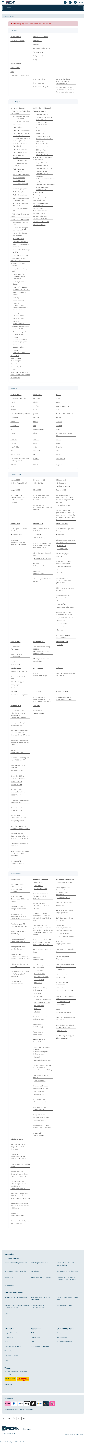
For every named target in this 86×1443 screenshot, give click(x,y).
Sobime (36, 439)
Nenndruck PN (16, 781)
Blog (35, 60)
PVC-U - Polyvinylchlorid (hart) (19, 678)
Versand (30, 1409)
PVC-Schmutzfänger (20, 195)
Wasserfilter (15, 364)
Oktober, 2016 (16, 705)
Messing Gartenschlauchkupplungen (45, 183)
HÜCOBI (14, 410)
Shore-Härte (61, 545)
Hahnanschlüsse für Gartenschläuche (43, 172)
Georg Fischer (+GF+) (63, 406)
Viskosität (60, 627)
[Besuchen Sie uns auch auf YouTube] (9, 1418)
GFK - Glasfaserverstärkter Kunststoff (65, 589)
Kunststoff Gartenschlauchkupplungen (45, 178)
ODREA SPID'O (16, 394)
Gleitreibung (61, 483)
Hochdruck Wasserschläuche (42, 143)
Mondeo (36, 418)
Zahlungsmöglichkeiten (41, 48)
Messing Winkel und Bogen (20, 283)
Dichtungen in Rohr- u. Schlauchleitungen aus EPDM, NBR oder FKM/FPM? (19, 498)
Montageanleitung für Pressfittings (41, 660)
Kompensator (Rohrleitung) (15, 648)
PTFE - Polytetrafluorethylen (40, 674)
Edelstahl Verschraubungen (19, 351)
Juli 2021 (14, 692)
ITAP (57, 410)
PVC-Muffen (17, 127)
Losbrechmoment (63, 486)
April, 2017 (37, 692)
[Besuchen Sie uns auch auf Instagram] (14, 1418)
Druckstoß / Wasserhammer (39, 712)
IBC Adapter (15, 355)
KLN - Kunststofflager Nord (20, 414)
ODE (12, 429)
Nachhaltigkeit (16, 36)
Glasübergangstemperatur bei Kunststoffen (65, 541)
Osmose (60, 630)
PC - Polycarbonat (63, 505)
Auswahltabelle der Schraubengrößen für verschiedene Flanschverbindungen (18, 714)
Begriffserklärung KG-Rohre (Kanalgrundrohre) (19, 827)
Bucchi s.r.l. (15, 421)
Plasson (13, 433)
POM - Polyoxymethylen (42, 558)
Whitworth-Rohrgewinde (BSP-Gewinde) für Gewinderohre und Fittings (20, 733)
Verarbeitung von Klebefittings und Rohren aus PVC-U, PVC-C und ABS (20, 836)
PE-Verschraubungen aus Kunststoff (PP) (20, 229)
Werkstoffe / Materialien (65, 879)
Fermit (13, 402)
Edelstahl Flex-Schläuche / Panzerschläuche (42, 152)
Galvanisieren (61, 570)
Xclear (58, 455)
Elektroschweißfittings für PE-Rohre (21, 246)
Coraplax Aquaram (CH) (19, 398)
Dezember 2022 (39, 641)
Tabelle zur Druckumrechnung (17, 751)
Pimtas (58, 394)
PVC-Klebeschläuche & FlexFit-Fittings (44, 118)
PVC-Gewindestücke (20, 149)
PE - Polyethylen (40, 538)
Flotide (35, 402)
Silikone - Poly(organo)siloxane (40, 565)
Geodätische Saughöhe (19, 695)
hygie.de (59, 465)
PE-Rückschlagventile (20, 241)
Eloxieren (60, 601)
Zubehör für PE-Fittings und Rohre (21, 251)
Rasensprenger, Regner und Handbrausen (41, 199)
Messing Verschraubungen (19, 299)
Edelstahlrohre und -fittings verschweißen (63, 562)
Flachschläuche (41, 128)
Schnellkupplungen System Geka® (42, 188)
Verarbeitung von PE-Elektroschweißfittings (64, 614)
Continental (15, 425)
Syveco (13, 443)
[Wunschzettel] (70, 2)
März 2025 (37, 490)
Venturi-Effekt (62, 624)
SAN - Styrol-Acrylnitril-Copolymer (19, 530)
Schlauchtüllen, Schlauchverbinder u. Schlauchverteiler (40, 211)
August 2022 (38, 668)
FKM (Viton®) (16, 795)
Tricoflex (59, 447)
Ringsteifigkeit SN (17, 821)
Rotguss (60, 644)
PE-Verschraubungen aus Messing (20, 234)
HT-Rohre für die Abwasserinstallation (18, 791)
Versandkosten (38, 52)
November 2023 (16, 535)
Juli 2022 (59, 668)
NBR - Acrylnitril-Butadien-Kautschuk (65, 674)
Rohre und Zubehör (12, 1258)
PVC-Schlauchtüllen (20, 160)
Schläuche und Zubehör (13, 1293)
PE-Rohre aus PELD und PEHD (21, 223)
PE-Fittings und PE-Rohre (20, 219)
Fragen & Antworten (40, 36)
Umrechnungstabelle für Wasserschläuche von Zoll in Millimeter (20, 742)
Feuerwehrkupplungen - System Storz (41, 204)
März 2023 (60, 535)
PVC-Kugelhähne (19, 177)
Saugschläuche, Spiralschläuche (41, 124)
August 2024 (15, 523)
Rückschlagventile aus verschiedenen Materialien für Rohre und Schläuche (65, 90)
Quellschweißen (17, 771)
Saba (35, 443)
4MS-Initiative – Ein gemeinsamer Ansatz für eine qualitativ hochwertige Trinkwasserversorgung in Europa (66, 515)
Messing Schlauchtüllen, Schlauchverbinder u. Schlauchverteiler (20, 306)
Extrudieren (61, 573)
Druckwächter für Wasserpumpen (17, 809)
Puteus (58, 439)
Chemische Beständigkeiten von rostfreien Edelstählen (18, 542)
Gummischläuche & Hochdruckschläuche (43, 137)
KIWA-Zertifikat (16, 784)
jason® (35, 414)
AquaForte (14, 418)
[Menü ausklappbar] (3, 1)
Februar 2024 (38, 523)
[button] (65, 2)
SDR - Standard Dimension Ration (42, 554)
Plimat (35, 433)
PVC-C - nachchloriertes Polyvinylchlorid (41, 530)
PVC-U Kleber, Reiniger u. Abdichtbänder (21, 117)
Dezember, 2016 (62, 692)
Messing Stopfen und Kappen (20, 293)
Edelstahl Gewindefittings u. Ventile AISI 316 (20, 328)
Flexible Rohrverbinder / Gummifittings (19, 259)
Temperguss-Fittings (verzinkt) (18, 265)
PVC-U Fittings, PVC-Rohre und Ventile (20, 112)
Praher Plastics (38, 429)
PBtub (35, 465)
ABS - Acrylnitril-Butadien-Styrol (42, 580)
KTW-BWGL (38, 483)
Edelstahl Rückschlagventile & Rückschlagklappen (20, 339)
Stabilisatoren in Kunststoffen (16, 663)
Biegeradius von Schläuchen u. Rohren (18, 817)
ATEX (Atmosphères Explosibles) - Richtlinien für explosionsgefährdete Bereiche (65, 498)
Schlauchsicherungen (41, 221)
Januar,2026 (15, 480)
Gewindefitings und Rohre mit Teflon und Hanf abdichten (20, 853)
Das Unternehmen (39, 79)
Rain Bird (14, 439)
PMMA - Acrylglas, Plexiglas (62, 555)
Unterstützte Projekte (41, 87)
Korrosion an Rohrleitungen (38, 572)
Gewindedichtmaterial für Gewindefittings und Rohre (20, 373)
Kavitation (15, 688)
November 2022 (62, 641)
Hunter (35, 410)
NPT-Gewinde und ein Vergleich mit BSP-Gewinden (41, 497)
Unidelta (36, 459)
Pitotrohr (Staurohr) (64, 567)
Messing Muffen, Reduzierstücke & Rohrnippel (19, 276)
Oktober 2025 (61, 480)
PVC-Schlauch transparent (41, 132)
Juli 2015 (36, 705)
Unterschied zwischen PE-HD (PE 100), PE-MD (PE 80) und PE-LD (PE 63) (42, 545)
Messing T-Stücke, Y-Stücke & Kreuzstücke (20, 288)
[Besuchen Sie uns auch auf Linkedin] (23, 1418)
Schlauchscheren (39, 224)
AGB (12, 71)
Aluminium (61, 621)
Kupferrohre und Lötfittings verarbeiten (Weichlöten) (64, 580)
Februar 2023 (15, 641)
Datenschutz (15, 67)
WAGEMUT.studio (78, 1435)
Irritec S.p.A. (37, 394)
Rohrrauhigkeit (62, 548)
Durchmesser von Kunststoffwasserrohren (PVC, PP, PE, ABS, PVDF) (42, 699)
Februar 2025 (61, 490)
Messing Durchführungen (19, 314)
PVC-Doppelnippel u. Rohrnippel (20, 145)
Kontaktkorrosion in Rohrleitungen (63, 636)
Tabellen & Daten (16, 1139)
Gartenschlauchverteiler (44, 168)
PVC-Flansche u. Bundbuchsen (18, 170)
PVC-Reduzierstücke (20, 152)
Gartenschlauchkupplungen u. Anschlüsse (43, 159)
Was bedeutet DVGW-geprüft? (18, 766)
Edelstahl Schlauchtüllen (18, 346)
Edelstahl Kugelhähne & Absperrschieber (21, 333)
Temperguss (15, 685)
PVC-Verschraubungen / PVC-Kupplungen (21, 140)
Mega (35, 455)
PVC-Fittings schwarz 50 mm (20, 210)
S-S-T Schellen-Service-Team (64, 434)
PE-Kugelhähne (18, 238)
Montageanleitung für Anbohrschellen (18, 724)
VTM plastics (60, 459)
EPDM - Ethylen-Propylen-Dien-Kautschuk (20, 801)
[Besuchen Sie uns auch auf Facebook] (4, 1418)
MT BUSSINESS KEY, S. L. (64, 414)
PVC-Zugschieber (19, 180)
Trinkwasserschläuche (43, 147)
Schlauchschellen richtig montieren (19, 845)
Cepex (35, 421)
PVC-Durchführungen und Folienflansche (20, 165)
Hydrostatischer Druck (65, 618)
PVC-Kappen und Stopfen (19, 156)
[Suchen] (40, 7)
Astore (58, 418)
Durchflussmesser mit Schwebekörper (21, 199)
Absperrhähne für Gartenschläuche (42, 164)
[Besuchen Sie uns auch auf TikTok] (19, 1418)
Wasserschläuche (39, 111)
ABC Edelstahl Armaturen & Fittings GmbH (20, 460)
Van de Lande (15, 455)
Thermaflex (37, 451)
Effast (58, 398)
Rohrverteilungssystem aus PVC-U (21, 204)
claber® (59, 421)
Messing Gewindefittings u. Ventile (20, 270)
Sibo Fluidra (15, 447)
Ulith (58, 451)
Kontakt (36, 44)
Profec (58, 429)
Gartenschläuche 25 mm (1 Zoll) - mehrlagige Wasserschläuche (65, 81)
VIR (12, 451)
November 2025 (39, 480)
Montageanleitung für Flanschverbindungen (64, 698)
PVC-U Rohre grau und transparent (21, 123)
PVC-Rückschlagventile (21, 174)
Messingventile (18, 318)
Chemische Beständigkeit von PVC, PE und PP (20, 759)
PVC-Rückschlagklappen (20, 188)
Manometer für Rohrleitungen (16, 360)
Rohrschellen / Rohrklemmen (16, 368)
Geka (12, 406)
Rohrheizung (15, 378)
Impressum (37, 40)
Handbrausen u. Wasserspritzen (38, 194)
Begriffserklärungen (40, 879)
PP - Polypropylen (17, 682)
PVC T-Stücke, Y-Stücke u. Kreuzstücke (21, 134)
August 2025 (15, 490)
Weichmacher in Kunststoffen (16, 655)
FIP (34, 425)
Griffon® (36, 406)
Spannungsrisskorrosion (65, 607)
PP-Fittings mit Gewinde (19, 255)
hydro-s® (36, 398)
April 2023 (37, 535)
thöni (35, 447)
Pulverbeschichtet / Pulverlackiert (63, 597)
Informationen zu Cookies (20, 75)
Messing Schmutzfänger (18, 322)
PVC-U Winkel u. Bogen (21, 130)
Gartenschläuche (42, 114)
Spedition (11, 1384)
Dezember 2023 (62, 523)
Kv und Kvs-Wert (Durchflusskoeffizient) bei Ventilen (42, 507)
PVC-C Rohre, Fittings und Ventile (20, 215)
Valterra (13, 465)
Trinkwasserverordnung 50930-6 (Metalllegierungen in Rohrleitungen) (41, 650)
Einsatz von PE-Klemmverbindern (17, 862)
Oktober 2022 (16, 668)
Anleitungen (15, 879)
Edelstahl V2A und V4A (19, 671)
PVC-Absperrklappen (20, 183)
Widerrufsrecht (16, 64)
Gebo (58, 402)
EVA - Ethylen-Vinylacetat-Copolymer (65, 530)
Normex (59, 425)
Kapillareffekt (61, 604)
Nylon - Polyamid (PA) (19, 483)
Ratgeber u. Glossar (17, 40)
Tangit (58, 443)
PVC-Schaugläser (19, 192)
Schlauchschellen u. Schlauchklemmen (40, 217)
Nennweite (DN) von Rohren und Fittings (18, 777)
